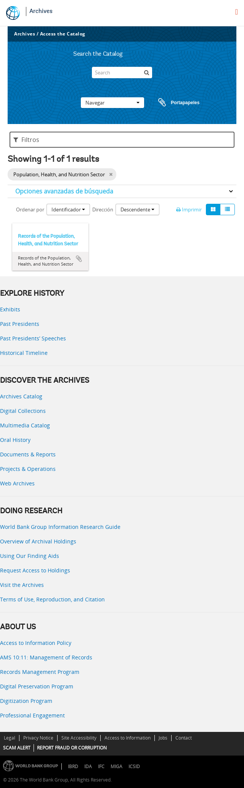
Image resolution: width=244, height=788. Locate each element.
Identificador (68, 209)
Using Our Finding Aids (29, 555)
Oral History (15, 439)
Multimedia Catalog (25, 425)
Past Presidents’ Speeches (33, 338)
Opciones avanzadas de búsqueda (64, 191)
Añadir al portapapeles (79, 259)
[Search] (122, 72)
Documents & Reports (28, 454)
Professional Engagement (32, 715)
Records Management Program (39, 671)
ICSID (134, 766)
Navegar (112, 102)
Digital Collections (23, 410)
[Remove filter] (110, 174)
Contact (183, 738)
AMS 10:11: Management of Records (46, 657)
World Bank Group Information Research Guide (60, 526)
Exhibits (10, 309)
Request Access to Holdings (35, 570)
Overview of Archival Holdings (38, 541)
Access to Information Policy (35, 642)
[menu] (236, 12)
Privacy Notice (38, 738)
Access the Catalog (62, 34)
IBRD (73, 766)
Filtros (26, 139)
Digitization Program (26, 700)
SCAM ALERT (16, 747)
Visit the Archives (22, 584)
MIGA (116, 766)
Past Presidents (19, 323)
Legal (9, 738)
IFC (101, 766)
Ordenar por (30, 209)
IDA (88, 766)
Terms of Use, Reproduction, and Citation (52, 599)
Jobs (163, 738)
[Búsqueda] (146, 72)
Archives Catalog (21, 396)
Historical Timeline (24, 352)
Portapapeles (171, 102)
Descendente (137, 209)
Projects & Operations (28, 468)
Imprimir (189, 209)
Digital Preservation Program (36, 686)
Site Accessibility (78, 738)
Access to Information (127, 738)
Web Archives (17, 483)
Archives (41, 11)
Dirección (102, 209)
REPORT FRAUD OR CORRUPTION (72, 747)
